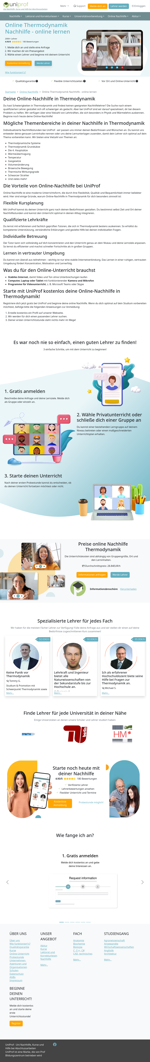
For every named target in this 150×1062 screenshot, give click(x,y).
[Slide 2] (67, 922)
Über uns (15, 940)
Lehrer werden (119, 6)
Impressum (16, 980)
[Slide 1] (61, 922)
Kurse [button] (66, 16)
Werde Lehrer (43, 63)
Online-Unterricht (19, 953)
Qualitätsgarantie (19, 947)
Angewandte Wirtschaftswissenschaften (119, 945)
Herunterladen (128, 589)
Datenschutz (17, 974)
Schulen (14, 970)
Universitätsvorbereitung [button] (88, 16)
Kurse (13, 950)
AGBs (13, 977)
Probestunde (17, 957)
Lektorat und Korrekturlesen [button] (41, 16)
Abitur (43, 945)
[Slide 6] (88, 922)
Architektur (110, 953)
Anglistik (109, 950)
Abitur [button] (135, 16)
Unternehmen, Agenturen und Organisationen (18, 964)
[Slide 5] (83, 922)
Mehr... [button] (10, 693)
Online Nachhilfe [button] (117, 16)
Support (79, 6)
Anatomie (78, 940)
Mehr (63, 6)
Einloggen (138, 6)
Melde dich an (97, 6)
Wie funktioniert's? (15, 72)
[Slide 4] (77, 922)
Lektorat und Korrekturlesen (48, 954)
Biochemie (79, 943)
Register (16, 1023)
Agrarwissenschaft (114, 940)
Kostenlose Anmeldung (18, 63)
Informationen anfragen (92, 574)
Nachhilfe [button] (14, 16)
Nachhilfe (45, 959)
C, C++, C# (79, 950)
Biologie (77, 947)
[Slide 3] (72, 922)
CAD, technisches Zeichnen (82, 955)
